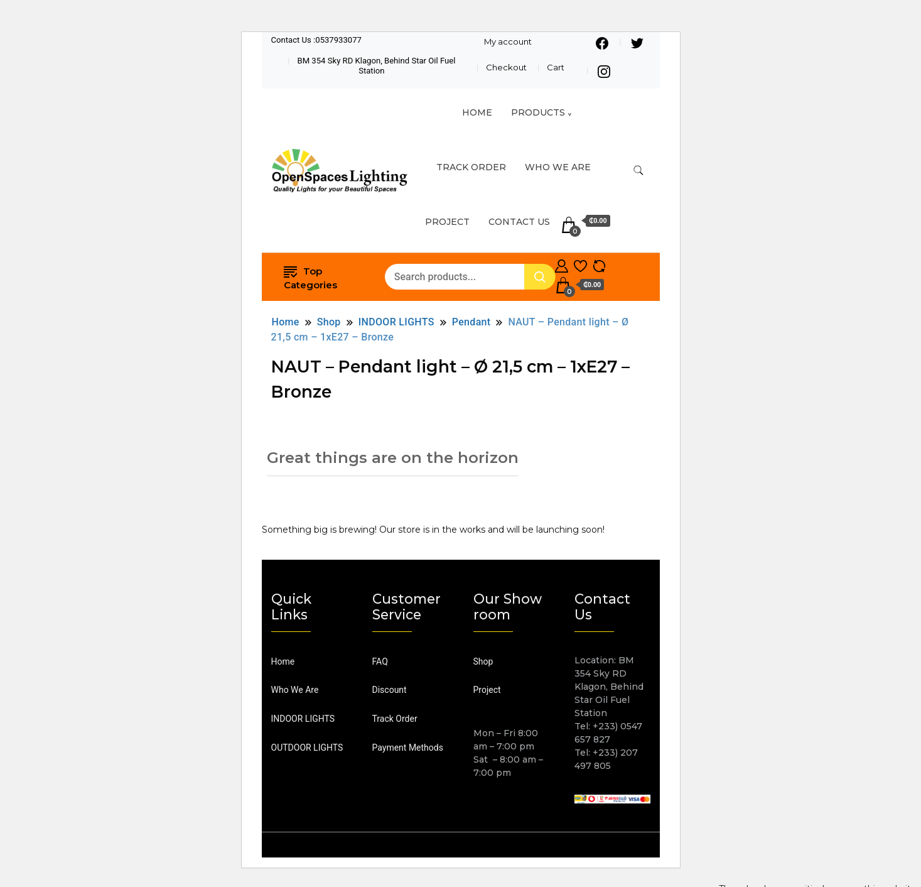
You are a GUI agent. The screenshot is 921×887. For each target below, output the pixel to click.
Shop (483, 661)
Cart (555, 67)
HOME (477, 112)
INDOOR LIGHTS (303, 719)
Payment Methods (407, 748)
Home (283, 661)
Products (538, 112)
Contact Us (519, 221)
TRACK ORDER (471, 167)
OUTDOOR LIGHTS (307, 748)
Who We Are (558, 167)
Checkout (506, 67)
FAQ (380, 661)
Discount (389, 690)
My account (508, 41)
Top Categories (310, 277)
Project (447, 221)
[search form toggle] (638, 170)
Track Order (394, 719)
